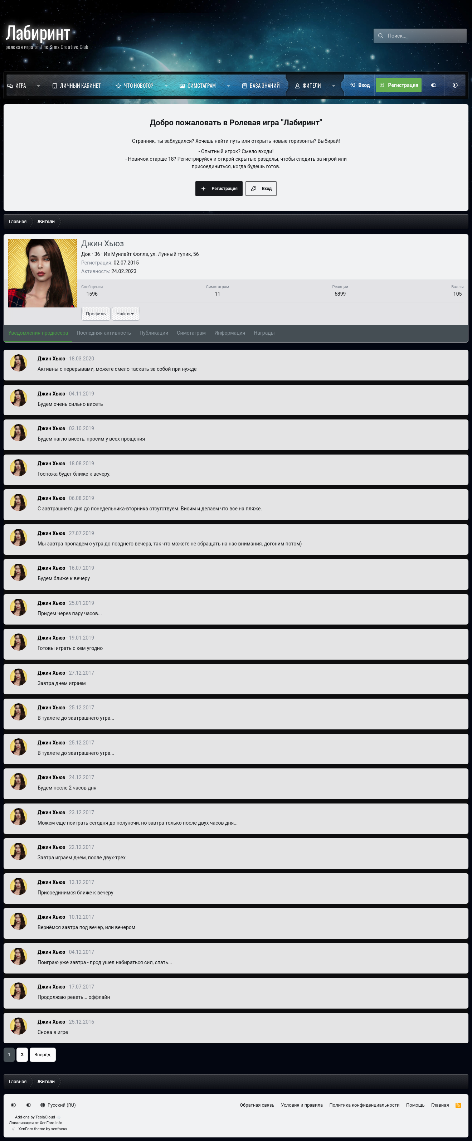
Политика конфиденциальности (365, 1105)
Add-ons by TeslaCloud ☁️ (38, 1117)
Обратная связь (257, 1105)
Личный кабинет (80, 85)
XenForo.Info (51, 1123)
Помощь (415, 1105)
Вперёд (42, 1054)
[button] (38, 85)
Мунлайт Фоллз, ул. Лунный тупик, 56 (155, 254)
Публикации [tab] (154, 333)
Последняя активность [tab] (104, 333)
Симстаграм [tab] (191, 333)
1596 (91, 294)
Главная (440, 1105)
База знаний (265, 85)
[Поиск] (427, 36)
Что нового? (139, 85)
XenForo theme (32, 1129)
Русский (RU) (58, 1105)
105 (457, 294)
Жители (312, 85)
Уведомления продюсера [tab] (38, 333)
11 (217, 294)
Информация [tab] (229, 333)
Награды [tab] (264, 333)
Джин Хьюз (51, 358)
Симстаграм (202, 85)
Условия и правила (302, 1105)
